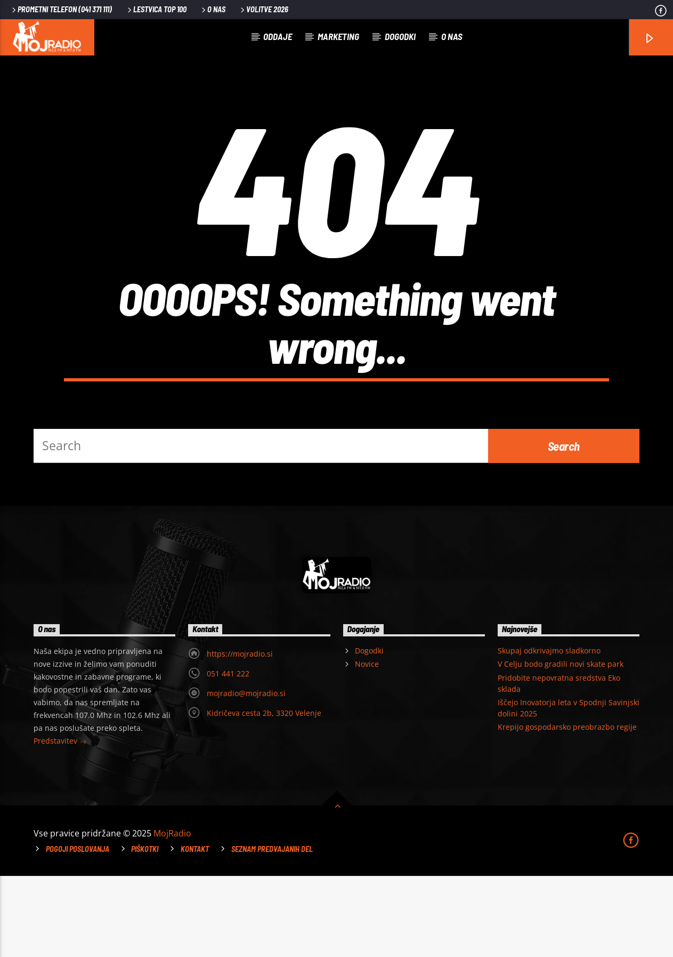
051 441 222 (228, 754)
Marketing (338, 36)
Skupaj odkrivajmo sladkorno (549, 732)
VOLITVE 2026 (263, 9)
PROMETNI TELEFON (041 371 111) (61, 9)
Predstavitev (60, 823)
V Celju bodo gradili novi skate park (560, 745)
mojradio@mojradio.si (246, 774)
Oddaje (277, 36)
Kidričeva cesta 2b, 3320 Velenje (264, 794)
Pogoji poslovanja (77, 930)
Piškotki (144, 930)
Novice (367, 745)
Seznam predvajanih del (272, 930)
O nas (212, 9)
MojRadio (172, 914)
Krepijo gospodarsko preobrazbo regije (567, 808)
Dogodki (400, 36)
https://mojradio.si (240, 735)
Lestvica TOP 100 (156, 9)
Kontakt (195, 930)
